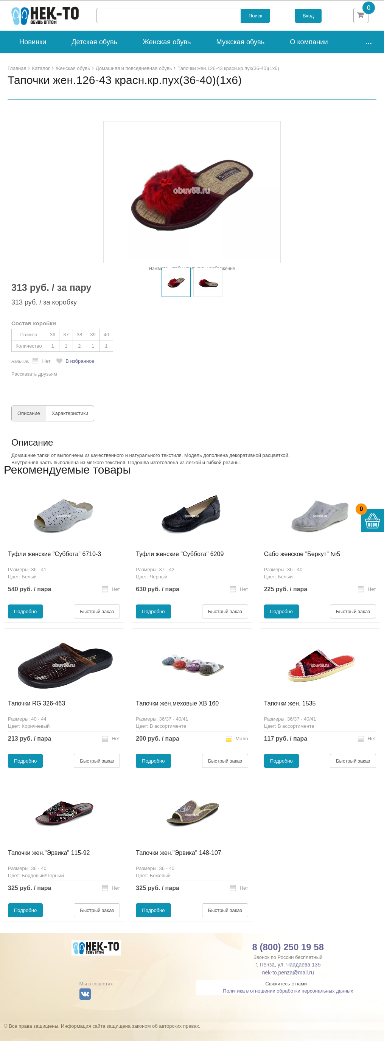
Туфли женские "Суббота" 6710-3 (54, 565)
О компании (309, 53)
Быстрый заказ (97, 623)
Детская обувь (94, 53)
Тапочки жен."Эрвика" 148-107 (178, 864)
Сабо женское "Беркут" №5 (302, 565)
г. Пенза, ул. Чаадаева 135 (287, 976)
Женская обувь (167, 53)
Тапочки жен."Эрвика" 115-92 (49, 864)
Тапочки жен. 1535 (290, 715)
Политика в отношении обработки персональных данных (288, 1002)
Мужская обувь (240, 53)
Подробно (25, 623)
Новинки (32, 53)
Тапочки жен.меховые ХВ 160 (177, 715)
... (368, 52)
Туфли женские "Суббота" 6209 (180, 565)
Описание (28, 424)
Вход (308, 21)
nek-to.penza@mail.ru (288, 984)
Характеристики (70, 424)
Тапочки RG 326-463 (36, 715)
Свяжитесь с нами (286, 995)
